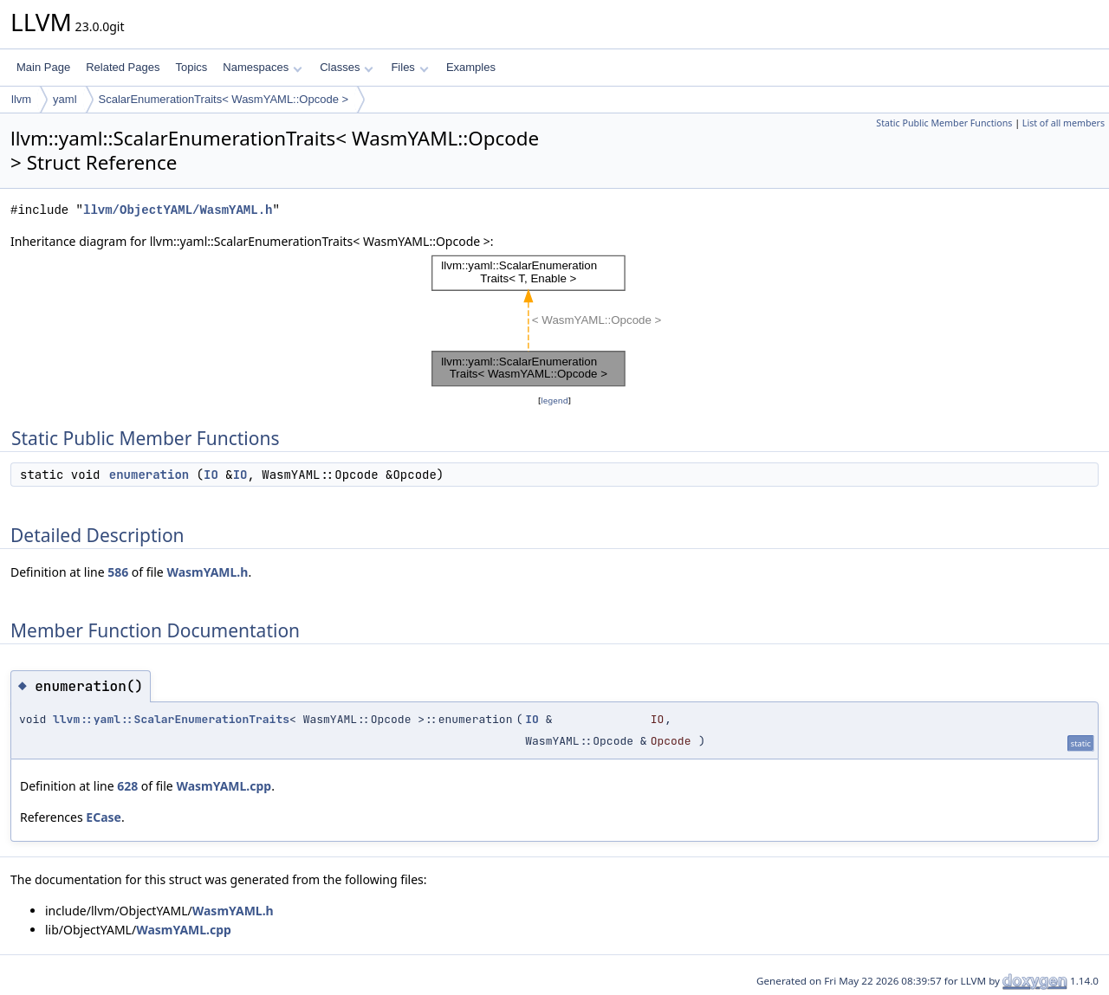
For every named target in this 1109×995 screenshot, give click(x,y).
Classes (346, 67)
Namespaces (262, 67)
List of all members (1063, 123)
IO (211, 474)
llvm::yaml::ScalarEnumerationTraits (171, 719)
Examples (471, 67)
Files (409, 67)
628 (127, 786)
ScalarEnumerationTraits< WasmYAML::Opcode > (224, 99)
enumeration (149, 474)
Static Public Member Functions (944, 123)
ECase (103, 817)
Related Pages (122, 67)
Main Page (43, 67)
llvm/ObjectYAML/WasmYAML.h (177, 210)
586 (117, 572)
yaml (64, 99)
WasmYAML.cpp (223, 786)
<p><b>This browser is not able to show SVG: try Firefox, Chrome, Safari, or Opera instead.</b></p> (554, 321)
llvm (21, 99)
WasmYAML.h (207, 572)
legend (554, 400)
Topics (191, 67)
